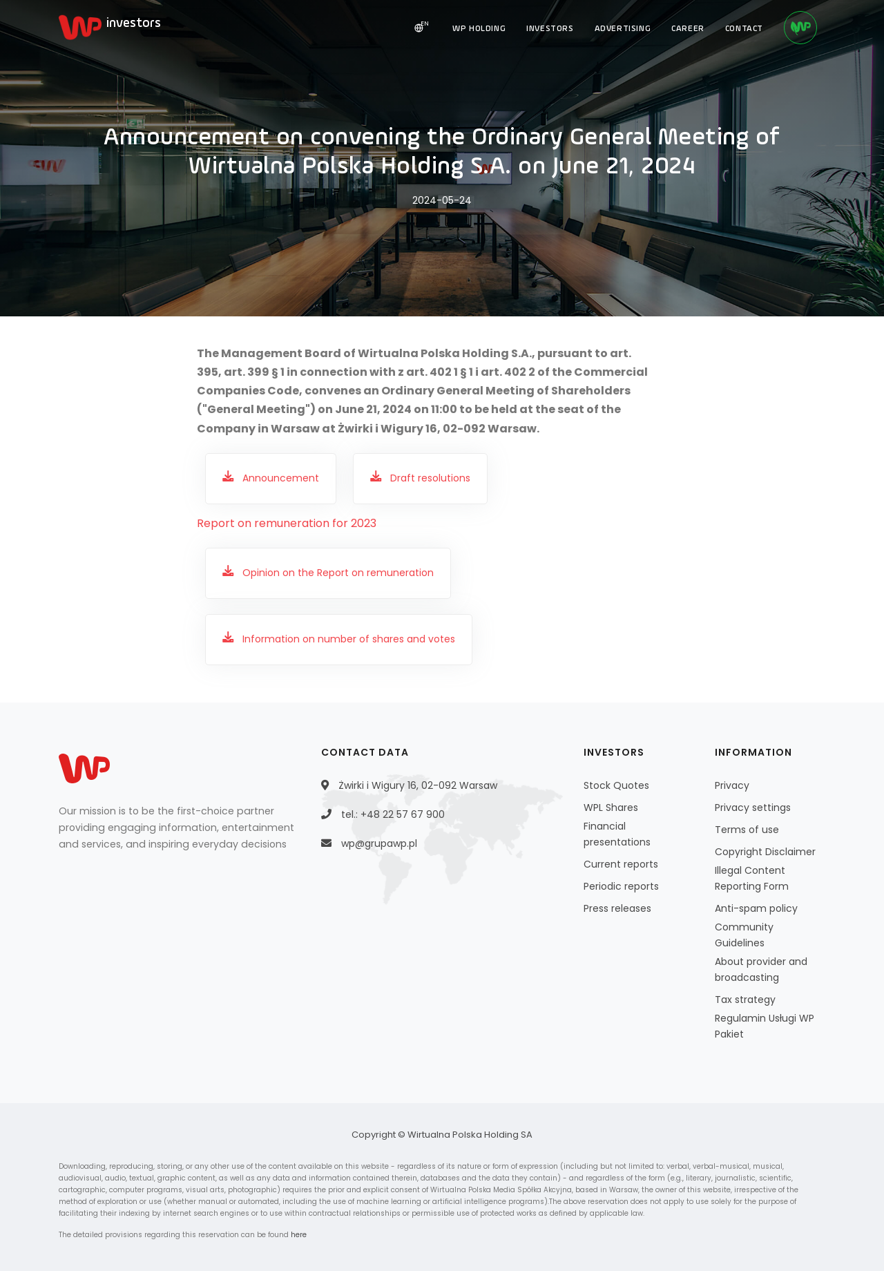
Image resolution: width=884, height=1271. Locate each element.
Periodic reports (621, 886)
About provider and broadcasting (761, 969)
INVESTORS (549, 29)
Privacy (732, 785)
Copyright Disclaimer (765, 852)
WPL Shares (611, 807)
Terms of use (747, 830)
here (299, 1235)
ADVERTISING (623, 29)
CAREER (687, 29)
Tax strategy (745, 999)
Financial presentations (617, 834)
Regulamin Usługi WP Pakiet (764, 1026)
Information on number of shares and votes (348, 639)
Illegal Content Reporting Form (752, 878)
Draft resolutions (430, 478)
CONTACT (744, 29)
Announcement (280, 478)
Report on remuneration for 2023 (286, 523)
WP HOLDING (479, 29)
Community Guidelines (744, 935)
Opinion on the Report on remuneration (338, 573)
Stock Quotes (616, 785)
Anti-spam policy (756, 908)
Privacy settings (753, 807)
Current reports (621, 864)
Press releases (617, 908)
